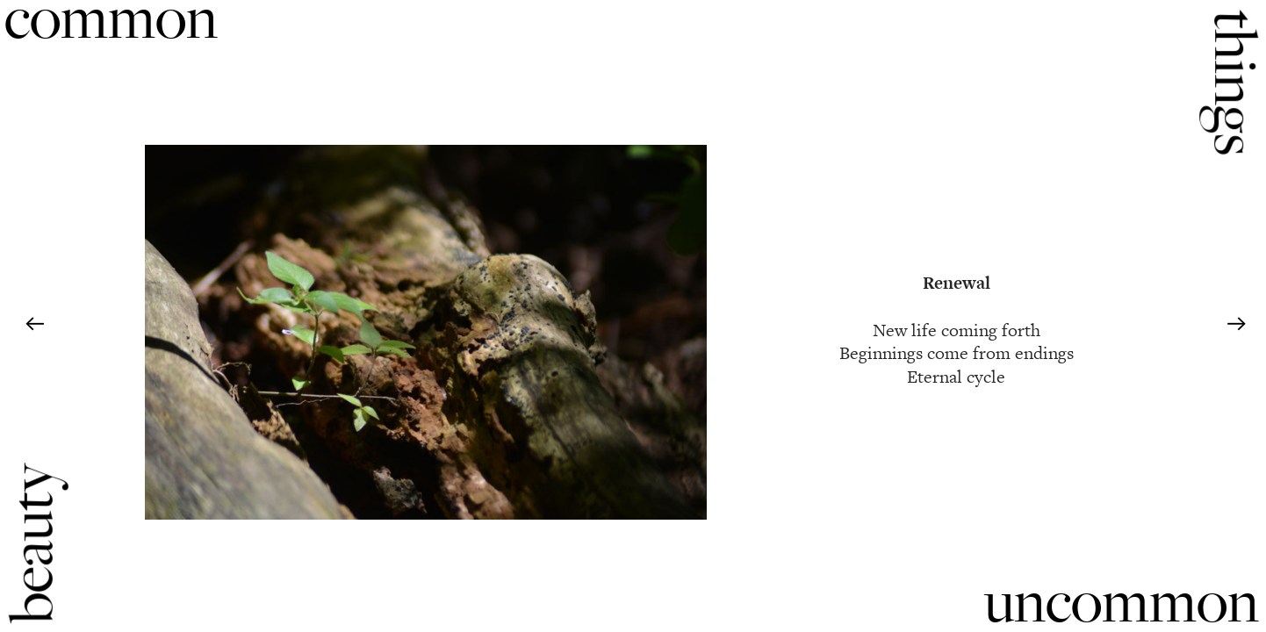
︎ (35, 325)
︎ (1236, 325)
